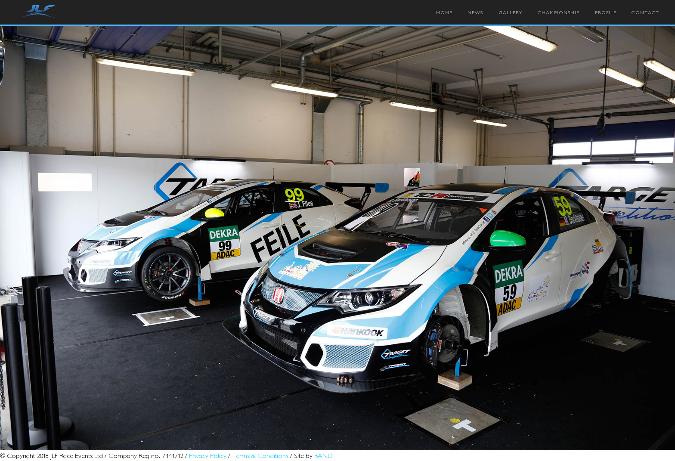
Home (444, 12)
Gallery (511, 12)
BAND (323, 455)
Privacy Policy (207, 455)
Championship (558, 12)
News (475, 12)
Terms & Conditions (260, 455)
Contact (645, 12)
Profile (605, 12)
